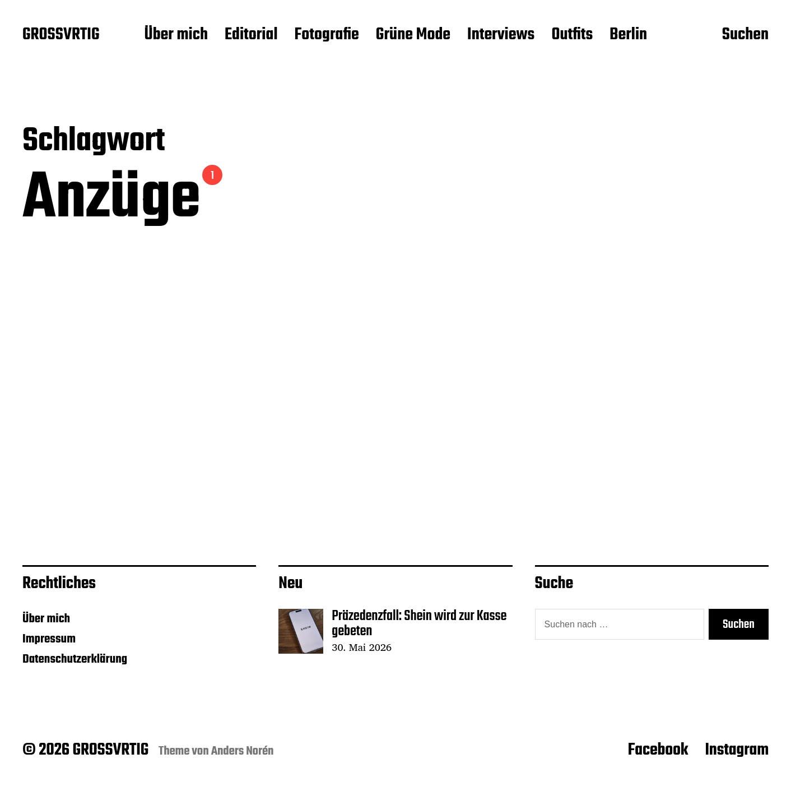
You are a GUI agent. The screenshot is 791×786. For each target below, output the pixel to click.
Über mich (176, 35)
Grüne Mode (413, 35)
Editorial (251, 35)
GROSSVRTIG (60, 35)
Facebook (658, 750)
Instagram (737, 750)
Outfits (572, 35)
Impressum (49, 639)
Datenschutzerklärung (74, 659)
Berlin (628, 35)
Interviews (500, 35)
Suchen (745, 35)
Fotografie (327, 35)
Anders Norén (242, 751)
